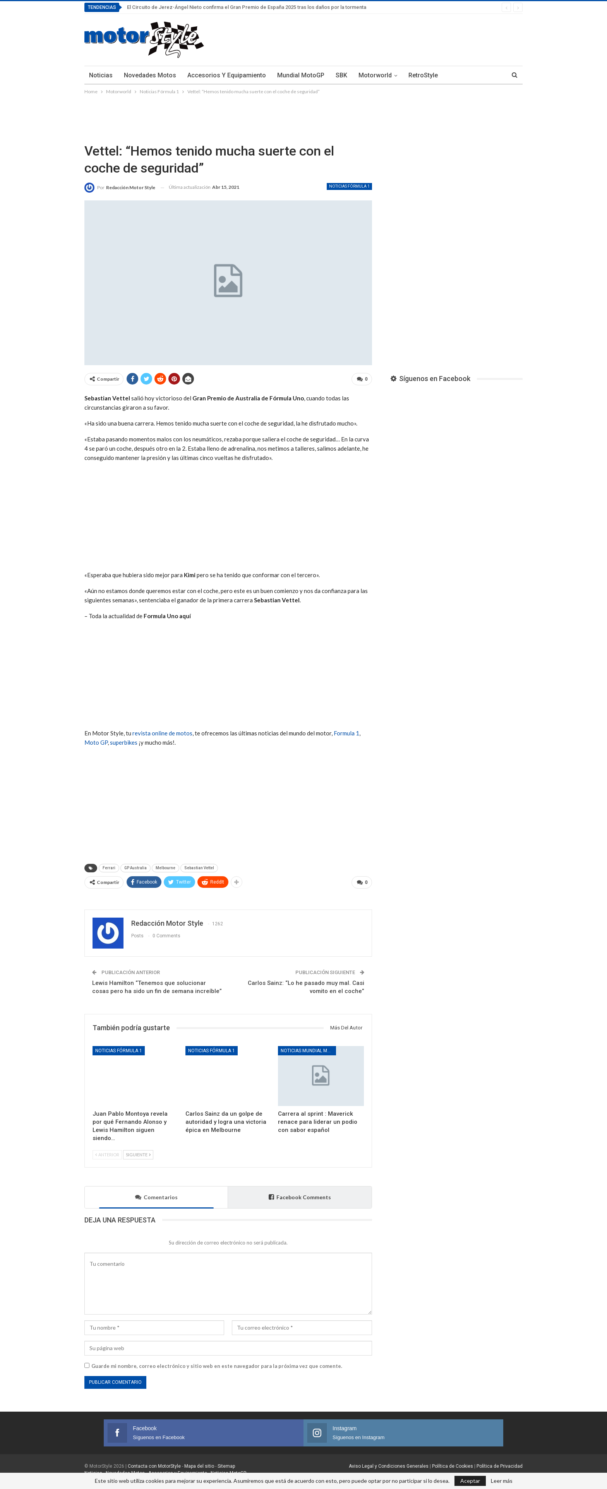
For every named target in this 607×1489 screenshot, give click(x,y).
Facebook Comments (300, 1194)
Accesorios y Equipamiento (226, 75)
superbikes (123, 740)
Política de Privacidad (500, 1463)
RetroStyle (423, 75)
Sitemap (226, 1463)
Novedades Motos (150, 75)
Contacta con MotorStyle (154, 1463)
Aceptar (470, 1480)
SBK (341, 75)
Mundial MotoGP (300, 75)
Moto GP (96, 740)
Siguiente (138, 1151)
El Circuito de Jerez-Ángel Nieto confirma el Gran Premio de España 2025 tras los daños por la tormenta (246, 7)
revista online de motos (162, 731)
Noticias (101, 75)
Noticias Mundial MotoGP (308, 1047)
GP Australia (135, 866)
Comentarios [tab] (156, 1194)
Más (455, 75)
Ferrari (109, 866)
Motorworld (375, 75)
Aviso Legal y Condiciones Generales (389, 1463)
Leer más (502, 1481)
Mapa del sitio (198, 1463)
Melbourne (165, 866)
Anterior (107, 1151)
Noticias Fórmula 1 (349, 186)
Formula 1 (346, 731)
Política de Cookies (452, 1463)
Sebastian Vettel (199, 866)
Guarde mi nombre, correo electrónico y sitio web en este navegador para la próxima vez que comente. (216, 1363)
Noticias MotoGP (227, 1470)
